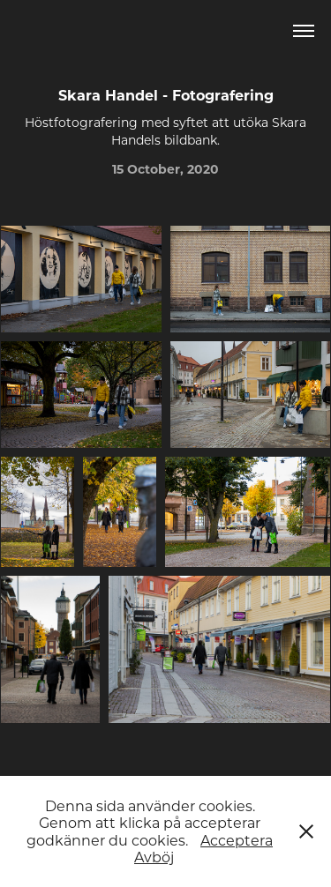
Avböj (154, 856)
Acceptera (236, 840)
